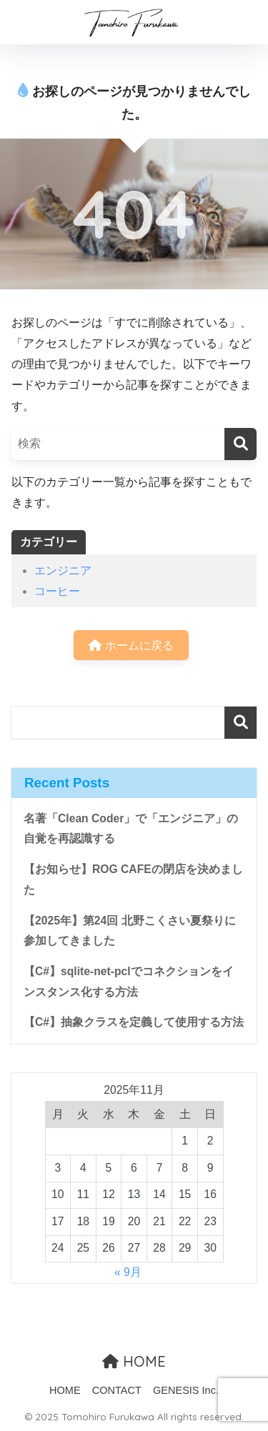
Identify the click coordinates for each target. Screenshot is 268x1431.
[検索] (240, 444)
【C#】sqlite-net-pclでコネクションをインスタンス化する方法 (129, 981)
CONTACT (117, 1390)
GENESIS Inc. (186, 1390)
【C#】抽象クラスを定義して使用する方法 (134, 1022)
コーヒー (57, 591)
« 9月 (128, 1272)
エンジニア (62, 570)
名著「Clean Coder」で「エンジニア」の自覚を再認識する (131, 828)
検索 (240, 723)
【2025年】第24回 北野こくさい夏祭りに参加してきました (130, 930)
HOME (134, 1361)
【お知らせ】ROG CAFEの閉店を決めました (133, 879)
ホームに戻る (131, 645)
